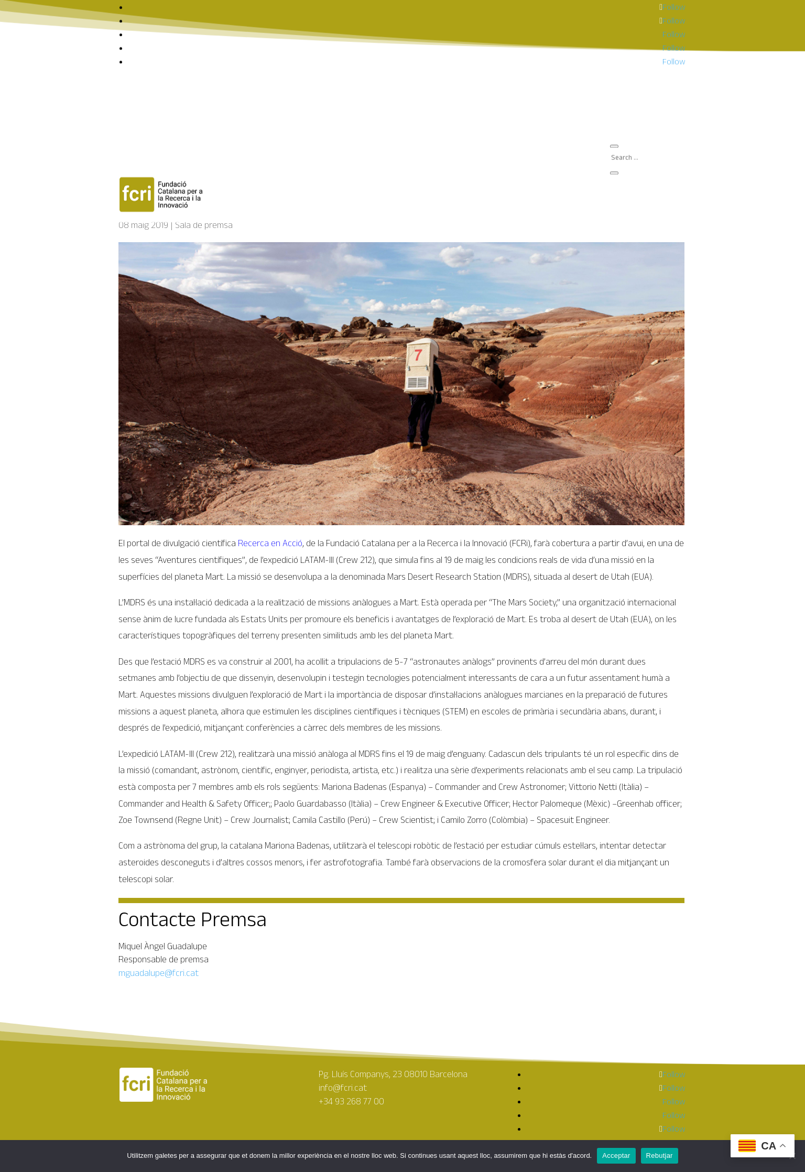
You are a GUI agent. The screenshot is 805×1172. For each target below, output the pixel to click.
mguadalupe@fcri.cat (158, 973)
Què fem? (635, 7)
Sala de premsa (646, 32)
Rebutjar (659, 1155)
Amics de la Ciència (652, 41)
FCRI (626, 16)
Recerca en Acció (270, 543)
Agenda (632, 24)
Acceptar (616, 1155)
